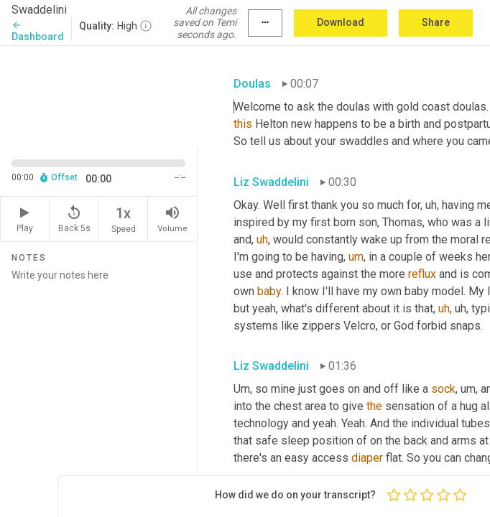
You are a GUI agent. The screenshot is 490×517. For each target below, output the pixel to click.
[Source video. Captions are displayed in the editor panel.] (99, 95)
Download (340, 22)
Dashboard (37, 31)
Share (436, 22)
